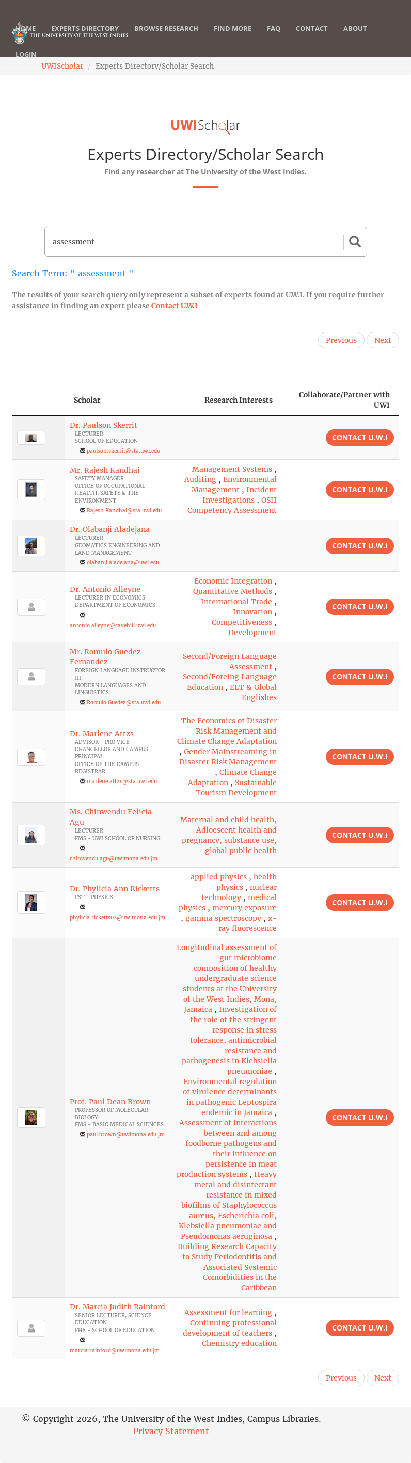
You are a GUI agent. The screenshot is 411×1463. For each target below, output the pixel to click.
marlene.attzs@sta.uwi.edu (122, 781)
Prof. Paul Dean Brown (110, 1101)
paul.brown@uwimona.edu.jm (126, 1134)
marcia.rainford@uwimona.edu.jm (115, 1350)
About (355, 38)
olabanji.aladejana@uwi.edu (123, 562)
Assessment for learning (228, 1312)
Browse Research (166, 38)
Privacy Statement (171, 1431)
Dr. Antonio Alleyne (105, 589)
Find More (232, 38)
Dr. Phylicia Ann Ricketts (115, 888)
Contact (312, 38)
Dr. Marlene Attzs (102, 733)
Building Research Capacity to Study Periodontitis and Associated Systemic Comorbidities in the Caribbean (227, 1267)
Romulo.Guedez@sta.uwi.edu (124, 702)
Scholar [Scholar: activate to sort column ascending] (87, 400)
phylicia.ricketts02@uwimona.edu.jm (117, 917)
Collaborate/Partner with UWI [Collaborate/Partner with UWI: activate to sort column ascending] (344, 400)
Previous (341, 340)
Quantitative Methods (232, 591)
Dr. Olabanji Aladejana (110, 529)
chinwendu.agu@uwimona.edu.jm (113, 858)
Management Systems (232, 469)
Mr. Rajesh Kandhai (105, 470)
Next (382, 340)
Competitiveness (242, 622)
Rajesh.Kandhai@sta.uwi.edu (124, 510)
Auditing (200, 479)
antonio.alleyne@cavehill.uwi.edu (113, 625)
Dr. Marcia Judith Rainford (117, 1306)
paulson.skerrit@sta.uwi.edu (123, 450)
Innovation (252, 612)
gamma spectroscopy (223, 918)
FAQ (273, 38)
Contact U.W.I (174, 305)
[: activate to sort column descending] (38, 400)
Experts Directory (85, 38)
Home (25, 38)
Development (252, 632)
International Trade (236, 601)
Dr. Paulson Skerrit (103, 425)
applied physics (219, 877)
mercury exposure (244, 907)
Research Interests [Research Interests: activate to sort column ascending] (238, 400)
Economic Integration (233, 581)
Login (26, 64)
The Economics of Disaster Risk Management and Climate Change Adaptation (227, 731)
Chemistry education (239, 1343)
